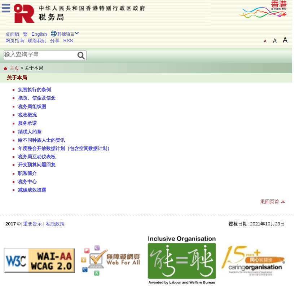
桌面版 (12, 34)
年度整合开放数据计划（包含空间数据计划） (65, 148)
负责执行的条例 (34, 89)
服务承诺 (27, 123)
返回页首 (269, 201)
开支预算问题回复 (37, 164)
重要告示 (32, 224)
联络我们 (37, 40)
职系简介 (27, 173)
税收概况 (27, 115)
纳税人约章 (29, 132)
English (39, 34)
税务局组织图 (32, 106)
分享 (55, 40)
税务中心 (27, 181)
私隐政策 (55, 224)
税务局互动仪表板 (37, 156)
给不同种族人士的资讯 (41, 140)
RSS (68, 40)
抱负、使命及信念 (37, 98)
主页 (14, 68)
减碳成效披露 (32, 190)
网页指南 (14, 40)
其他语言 (66, 33)
